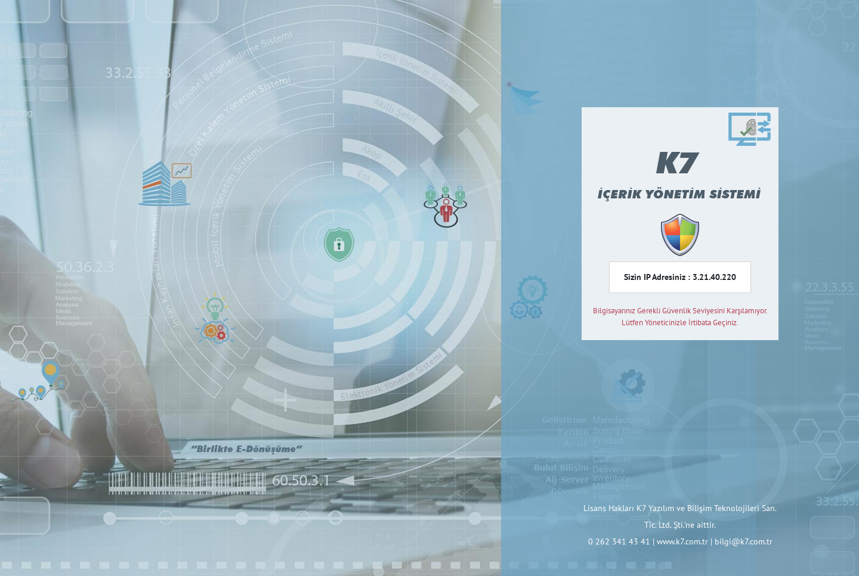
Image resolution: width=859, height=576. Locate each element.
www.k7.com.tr (682, 541)
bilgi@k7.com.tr (744, 541)
